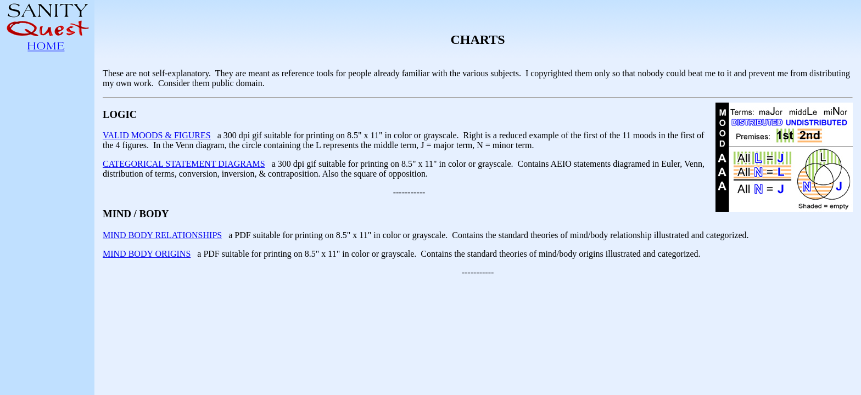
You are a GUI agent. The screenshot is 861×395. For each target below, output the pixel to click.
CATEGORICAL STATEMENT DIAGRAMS (184, 163)
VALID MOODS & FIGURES (157, 135)
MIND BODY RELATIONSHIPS (162, 235)
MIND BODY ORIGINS (147, 253)
